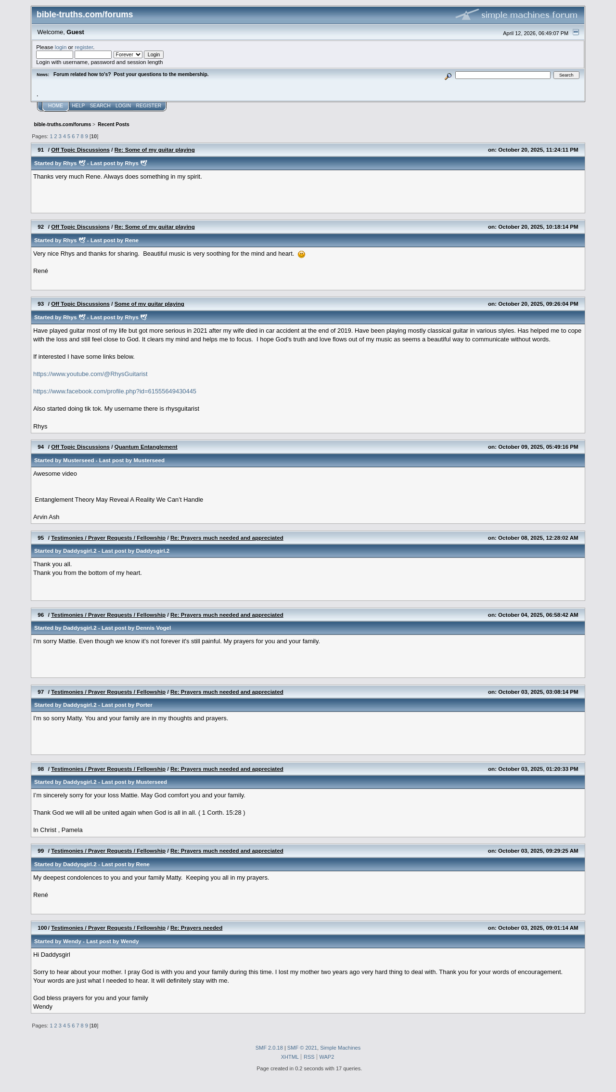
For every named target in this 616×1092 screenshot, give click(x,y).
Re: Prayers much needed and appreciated (226, 537)
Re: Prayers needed (196, 927)
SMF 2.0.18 (269, 1048)
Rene (132, 240)
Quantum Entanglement (146, 446)
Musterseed (78, 460)
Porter (144, 705)
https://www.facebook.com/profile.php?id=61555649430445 (114, 391)
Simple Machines (340, 1048)
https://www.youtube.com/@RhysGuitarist (90, 373)
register (84, 47)
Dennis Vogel (153, 627)
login (61, 47)
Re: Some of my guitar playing (155, 149)
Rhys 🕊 (74, 163)
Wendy (72, 941)
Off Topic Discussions (80, 149)
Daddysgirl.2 (80, 550)
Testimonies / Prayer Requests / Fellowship (108, 537)
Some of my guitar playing (149, 303)
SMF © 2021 (302, 1048)
